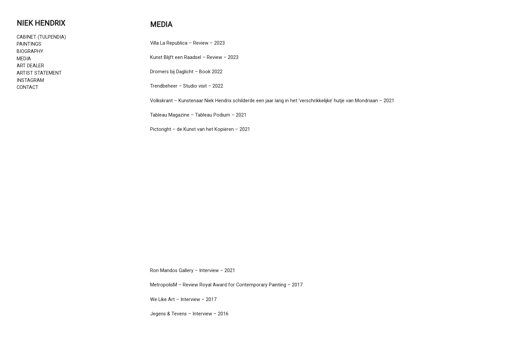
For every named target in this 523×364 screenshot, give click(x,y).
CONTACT (27, 87)
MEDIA (24, 59)
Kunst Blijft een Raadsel (175, 57)
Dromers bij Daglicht (171, 72)
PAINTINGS (29, 44)
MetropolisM (163, 285)
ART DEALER (30, 66)
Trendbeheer (163, 86)
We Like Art (162, 299)
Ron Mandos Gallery (171, 270)
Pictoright (160, 129)
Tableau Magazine (169, 115)
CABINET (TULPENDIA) (41, 37)
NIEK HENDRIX (41, 23)
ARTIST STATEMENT (39, 73)
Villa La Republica (168, 43)
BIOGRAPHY (30, 51)
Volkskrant (161, 101)
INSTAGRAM (30, 80)
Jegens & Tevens (168, 314)
